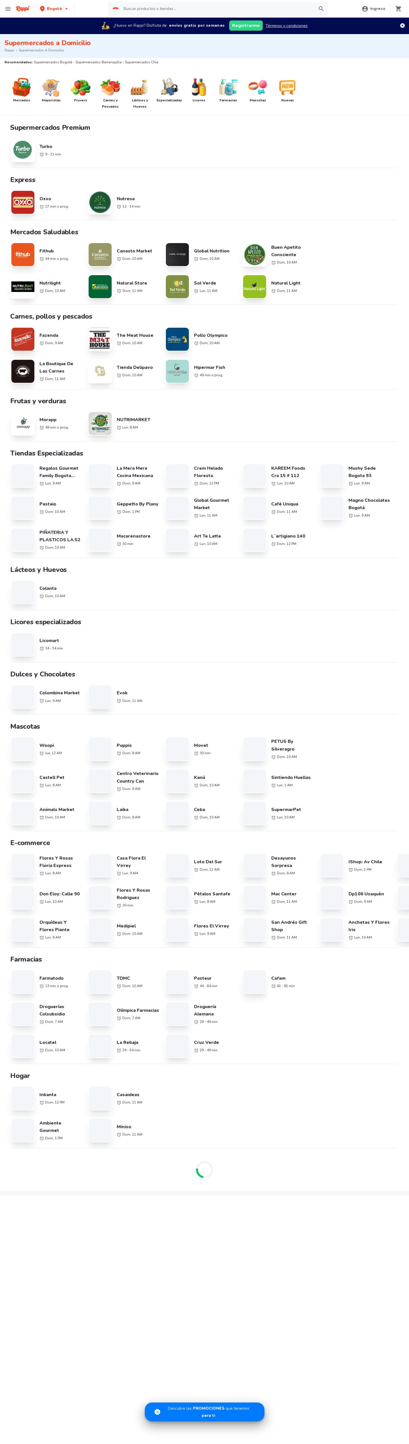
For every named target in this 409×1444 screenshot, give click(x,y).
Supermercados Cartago (229, 950)
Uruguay (147, 1075)
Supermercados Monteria (229, 961)
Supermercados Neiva (125, 950)
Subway (18, 1067)
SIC (272, 1162)
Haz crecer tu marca (221, 1170)
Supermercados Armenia (27, 940)
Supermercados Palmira (26, 950)
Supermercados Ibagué (25, 971)
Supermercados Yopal (125, 992)
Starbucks (83, 1058)
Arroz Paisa (84, 1108)
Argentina (149, 1042)
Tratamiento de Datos (288, 1179)
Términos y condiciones (287, 25)
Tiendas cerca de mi (29, 1179)
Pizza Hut (19, 1124)
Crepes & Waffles (90, 1067)
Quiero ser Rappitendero (162, 1170)
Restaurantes (23, 1162)
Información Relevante (289, 1187)
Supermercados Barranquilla (131, 908)
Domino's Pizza (24, 1050)
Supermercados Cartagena (130, 918)
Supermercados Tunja (226, 971)
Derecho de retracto (349, 1154)
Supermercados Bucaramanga (234, 918)
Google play (204, 1216)
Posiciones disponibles (223, 1162)
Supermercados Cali (23, 918)
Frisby (79, 1091)
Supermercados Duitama (330, 992)
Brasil (208, 1042)
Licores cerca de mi (91, 1179)
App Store (150, 1216)
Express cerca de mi (92, 1170)
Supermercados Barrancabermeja (338, 971)
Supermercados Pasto (328, 940)
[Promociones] (204, 1412)
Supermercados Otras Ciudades (33, 929)
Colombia (211, 1050)
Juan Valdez (84, 1075)
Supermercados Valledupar (130, 961)
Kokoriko (19, 1108)
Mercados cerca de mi (93, 1162)
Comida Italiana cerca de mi (356, 1089)
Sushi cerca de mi (285, 1058)
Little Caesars (86, 1124)
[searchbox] (217, 9)
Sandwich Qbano (27, 1083)
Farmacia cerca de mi (30, 1170)
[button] (54, 8)
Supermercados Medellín (330, 908)
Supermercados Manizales (331, 929)
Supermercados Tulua (24, 1003)
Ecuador (210, 1058)
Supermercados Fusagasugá (131, 982)
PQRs (336, 1179)
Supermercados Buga (327, 950)
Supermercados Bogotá (26, 908)
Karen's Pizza (23, 1091)
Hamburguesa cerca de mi (292, 1042)
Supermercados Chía (225, 908)
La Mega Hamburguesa (32, 1058)
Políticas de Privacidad (351, 1170)
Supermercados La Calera (129, 929)
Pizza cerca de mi (284, 1050)
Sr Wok (80, 1099)
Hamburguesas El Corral (33, 1116)
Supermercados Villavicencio (132, 971)
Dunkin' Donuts (87, 1116)
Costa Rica (149, 1058)
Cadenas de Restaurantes (35, 1042)
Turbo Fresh (84, 1187)
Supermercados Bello (226, 929)
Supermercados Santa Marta (31, 961)
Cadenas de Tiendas (92, 1042)
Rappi (9, 50)
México (146, 1067)
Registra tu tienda (156, 1162)
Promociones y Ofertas (94, 1154)
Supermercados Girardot (27, 982)
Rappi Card (279, 1170)
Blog (273, 1154)
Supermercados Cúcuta (329, 961)
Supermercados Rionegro (128, 940)
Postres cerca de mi (286, 1074)
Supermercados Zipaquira (331, 982)
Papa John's (21, 1075)
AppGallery (258, 1216)
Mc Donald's (22, 1099)
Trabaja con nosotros (222, 1154)
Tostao (80, 1083)
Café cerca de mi (346, 1050)
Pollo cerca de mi (346, 1042)
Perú (207, 1067)
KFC (77, 1050)
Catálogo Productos (29, 1154)
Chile (144, 1050)
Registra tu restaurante (161, 1154)
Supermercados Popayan (229, 940)
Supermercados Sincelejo (28, 992)
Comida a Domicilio (286, 1089)
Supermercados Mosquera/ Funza (237, 982)
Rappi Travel (22, 1187)
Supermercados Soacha (228, 992)
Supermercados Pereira (329, 918)
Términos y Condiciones (352, 1162)
